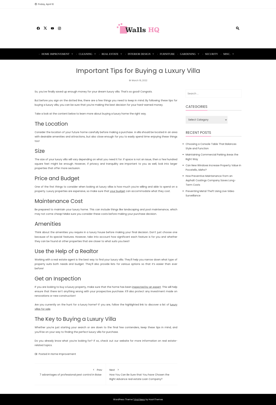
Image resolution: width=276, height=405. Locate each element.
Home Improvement (55, 54)
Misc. (226, 54)
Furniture (167, 54)
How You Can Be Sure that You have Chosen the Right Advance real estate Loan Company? (141, 374)
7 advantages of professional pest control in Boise (70, 371)
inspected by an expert (146, 287)
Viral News (139, 399)
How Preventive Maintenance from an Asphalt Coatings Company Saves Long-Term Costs (211, 180)
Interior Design (139, 54)
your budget (117, 191)
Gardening (188, 54)
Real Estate (110, 54)
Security (211, 54)
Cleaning (85, 54)
